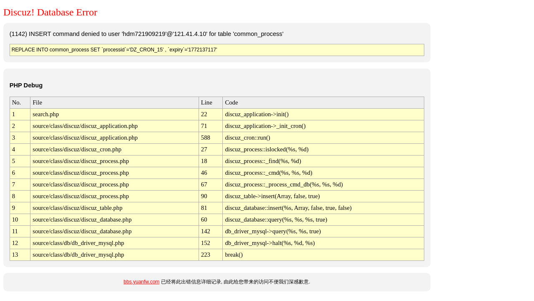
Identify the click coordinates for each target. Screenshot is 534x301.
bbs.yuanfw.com (141, 282)
